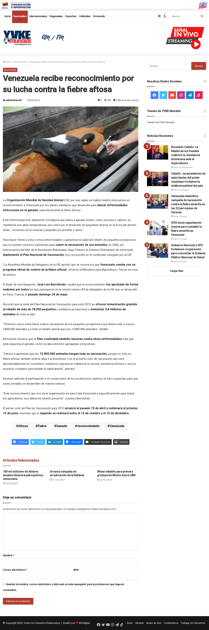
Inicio (7, 16)
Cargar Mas (176, 270)
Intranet (139, 623)
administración (14, 100)
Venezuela (116, 426)
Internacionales (38, 16)
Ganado (61, 426)
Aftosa (23, 426)
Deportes (70, 16)
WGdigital (84, 623)
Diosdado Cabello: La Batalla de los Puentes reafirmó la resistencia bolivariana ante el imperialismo (185, 155)
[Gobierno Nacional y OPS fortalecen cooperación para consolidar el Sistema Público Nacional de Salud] (157, 250)
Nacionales (19, 16)
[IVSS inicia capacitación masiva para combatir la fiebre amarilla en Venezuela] (157, 228)
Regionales (56, 16)
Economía (99, 16)
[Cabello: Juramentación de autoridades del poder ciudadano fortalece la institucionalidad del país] (157, 179)
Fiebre (42, 426)
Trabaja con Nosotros (193, 623)
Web (76, 569)
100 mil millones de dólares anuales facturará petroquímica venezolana (23, 475)
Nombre (8, 555)
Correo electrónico (15, 569)
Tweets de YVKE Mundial (160, 122)
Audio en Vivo (154, 623)
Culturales (85, 16)
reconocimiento (88, 426)
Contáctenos (171, 623)
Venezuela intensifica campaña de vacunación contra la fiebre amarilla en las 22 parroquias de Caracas (188, 204)
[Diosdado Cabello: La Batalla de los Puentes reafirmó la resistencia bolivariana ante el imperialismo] (157, 152)
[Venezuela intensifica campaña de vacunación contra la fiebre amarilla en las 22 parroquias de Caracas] (157, 201)
